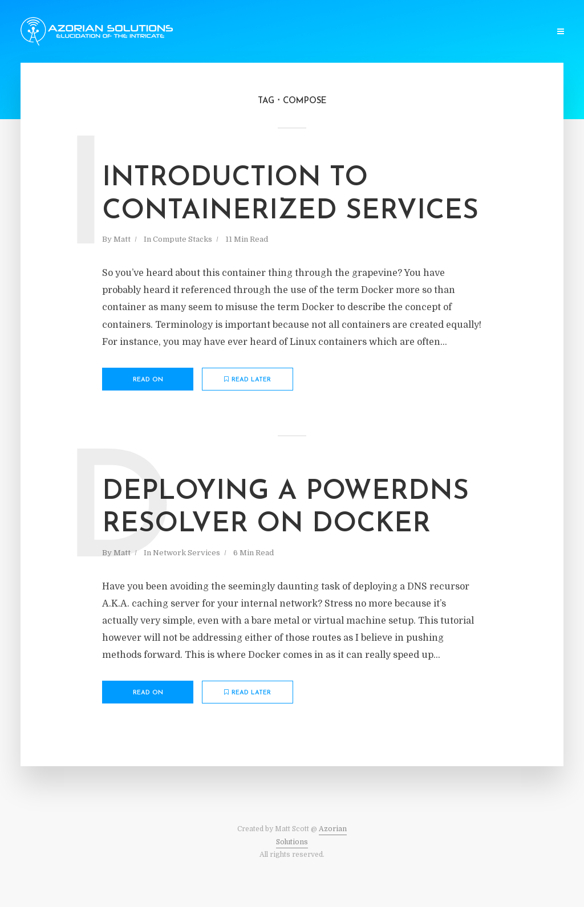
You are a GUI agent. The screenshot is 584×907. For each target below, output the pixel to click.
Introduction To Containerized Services (290, 195)
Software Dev (181, 32)
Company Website (509, 32)
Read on (148, 380)
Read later (247, 379)
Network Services (330, 32)
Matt (122, 239)
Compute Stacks (252, 32)
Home (130, 32)
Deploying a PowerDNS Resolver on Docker (285, 508)
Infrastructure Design (421, 32)
